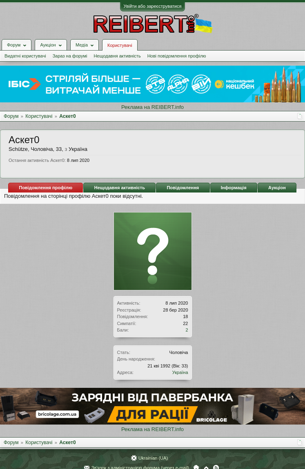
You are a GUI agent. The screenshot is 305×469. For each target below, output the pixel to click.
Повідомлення (183, 187)
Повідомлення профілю (45, 187)
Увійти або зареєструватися (153, 6)
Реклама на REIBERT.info (152, 107)
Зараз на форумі (70, 55)
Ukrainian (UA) (153, 458)
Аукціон (277, 187)
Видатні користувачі (25, 55)
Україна (180, 372)
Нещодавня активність (117, 55)
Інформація (234, 187)
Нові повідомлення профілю (176, 55)
